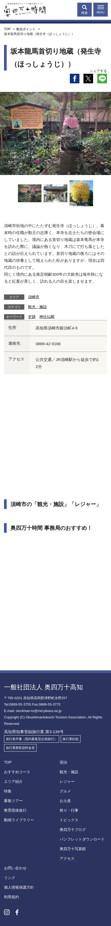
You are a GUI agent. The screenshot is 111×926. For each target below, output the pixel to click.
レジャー (67, 781)
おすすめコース (17, 772)
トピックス (69, 820)
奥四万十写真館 (73, 849)
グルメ (65, 791)
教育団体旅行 (15, 810)
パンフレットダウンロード (82, 839)
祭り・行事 (69, 810)
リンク (9, 878)
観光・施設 (37, 307)
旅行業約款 (71, 739)
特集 (8, 791)
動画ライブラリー (19, 820)
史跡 (32, 316)
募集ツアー (13, 801)
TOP (8, 762)
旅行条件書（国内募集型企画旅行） (31, 739)
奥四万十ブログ (73, 829)
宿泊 (63, 762)
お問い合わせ (15, 868)
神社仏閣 (46, 316)
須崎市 (33, 297)
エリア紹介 (13, 781)
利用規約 (11, 897)
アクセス (67, 858)
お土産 (65, 801)
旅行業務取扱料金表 (20, 748)
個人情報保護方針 (19, 887)
